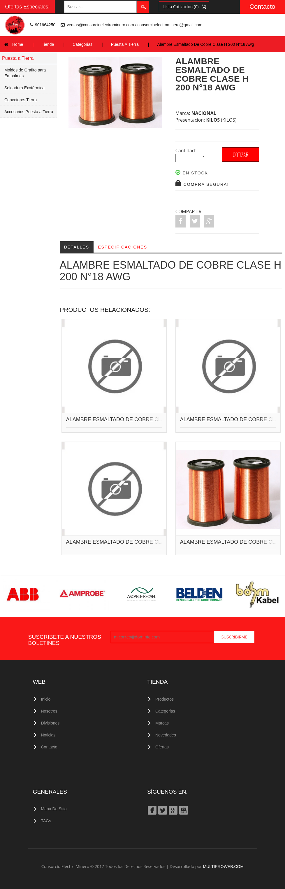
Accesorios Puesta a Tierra (28, 111)
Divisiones (50, 723)
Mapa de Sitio (54, 808)
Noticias (48, 735)
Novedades (165, 735)
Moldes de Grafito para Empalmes (25, 73)
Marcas (162, 723)
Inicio (46, 699)
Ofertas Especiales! (27, 7)
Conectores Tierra (20, 99)
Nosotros (49, 711)
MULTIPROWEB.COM (223, 866)
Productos (164, 699)
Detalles (76, 247)
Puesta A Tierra (125, 44)
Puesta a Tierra (18, 58)
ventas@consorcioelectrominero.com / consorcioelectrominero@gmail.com (134, 24)
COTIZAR (241, 154)
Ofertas (162, 747)
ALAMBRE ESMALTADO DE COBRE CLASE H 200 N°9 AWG (138, 420)
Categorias (82, 44)
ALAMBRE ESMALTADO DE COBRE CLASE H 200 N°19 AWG (140, 542)
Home (17, 44)
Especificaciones (122, 247)
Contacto (262, 6)
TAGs (46, 820)
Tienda (48, 44)
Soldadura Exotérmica (24, 87)
